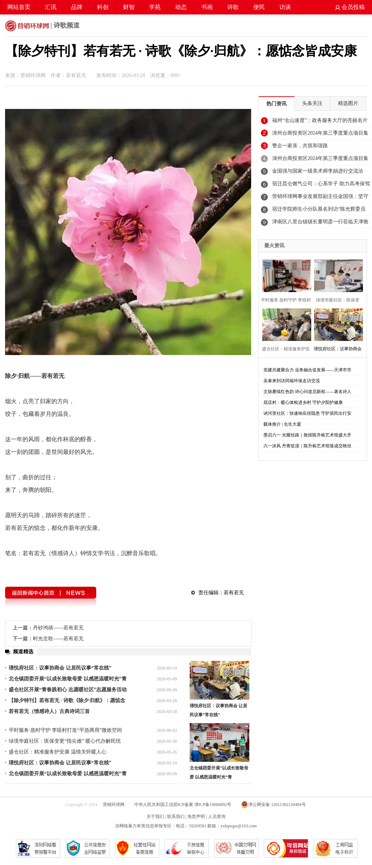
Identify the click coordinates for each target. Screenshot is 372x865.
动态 (181, 7)
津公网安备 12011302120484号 (273, 804)
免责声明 (196, 816)
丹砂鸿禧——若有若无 (58, 627)
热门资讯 (276, 103)
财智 (129, 7)
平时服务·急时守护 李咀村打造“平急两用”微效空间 (65, 730)
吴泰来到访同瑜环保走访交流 (291, 380)
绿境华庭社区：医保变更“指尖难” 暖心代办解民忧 (65, 741)
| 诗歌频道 (42, 25)
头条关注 (312, 103)
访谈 (285, 7)
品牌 (77, 7)
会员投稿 (350, 7)
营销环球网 (113, 804)
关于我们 (155, 816)
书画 (207, 7)
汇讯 (50, 7)
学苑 (155, 7)
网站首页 (18, 7)
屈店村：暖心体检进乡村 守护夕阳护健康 (303, 402)
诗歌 (233, 7)
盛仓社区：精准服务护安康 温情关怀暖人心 (57, 752)
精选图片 (348, 103)
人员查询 (216, 816)
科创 (103, 7)
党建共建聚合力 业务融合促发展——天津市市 (307, 369)
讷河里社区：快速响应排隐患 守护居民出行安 (307, 413)
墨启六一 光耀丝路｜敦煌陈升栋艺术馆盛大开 (307, 435)
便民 (259, 7)
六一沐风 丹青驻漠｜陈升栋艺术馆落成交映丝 (307, 445)
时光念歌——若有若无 (58, 638)
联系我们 (176, 816)
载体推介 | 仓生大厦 (282, 424)
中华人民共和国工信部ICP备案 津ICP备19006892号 (183, 804)
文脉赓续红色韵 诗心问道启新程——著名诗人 (307, 391)
